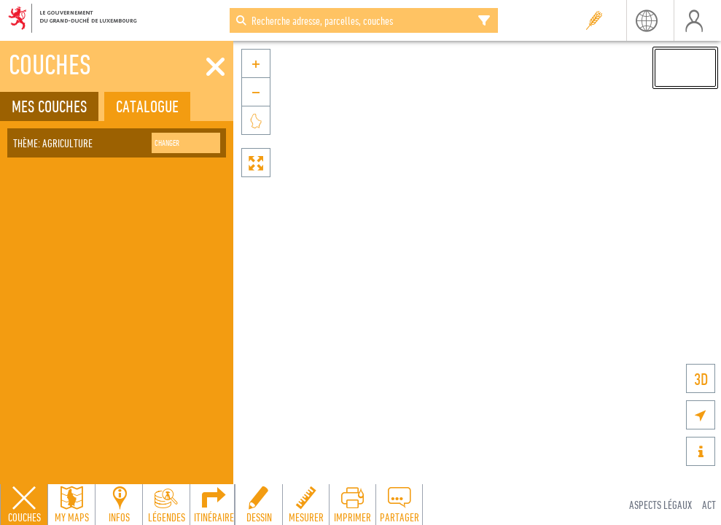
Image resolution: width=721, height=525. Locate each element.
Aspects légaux (660, 504)
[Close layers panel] (24, 504)
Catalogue (147, 106)
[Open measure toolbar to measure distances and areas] (305, 504)
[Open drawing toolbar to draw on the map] (258, 504)
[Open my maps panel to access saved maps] (71, 504)
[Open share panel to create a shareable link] (398, 504)
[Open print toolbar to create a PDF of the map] (352, 504)
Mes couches (49, 106)
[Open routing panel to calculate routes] (213, 504)
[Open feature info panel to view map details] (119, 504)
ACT (709, 504)
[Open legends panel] (166, 504)
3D (701, 379)
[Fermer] (215, 67)
